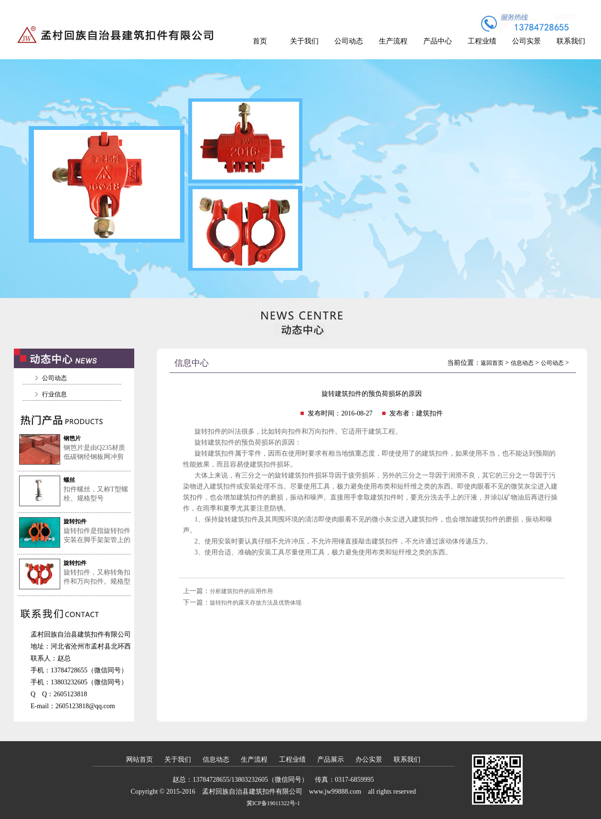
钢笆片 (72, 438)
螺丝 (69, 480)
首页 (260, 41)
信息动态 (522, 363)
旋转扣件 (75, 521)
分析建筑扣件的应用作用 (241, 591)
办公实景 (368, 759)
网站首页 (139, 759)
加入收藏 (573, 6)
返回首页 (492, 363)
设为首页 (530, 6)
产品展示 (330, 759)
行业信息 (54, 394)
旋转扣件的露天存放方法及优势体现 (255, 602)
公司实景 (526, 41)
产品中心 (437, 41)
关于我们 (304, 41)
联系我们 (571, 41)
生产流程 (393, 41)
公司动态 (348, 41)
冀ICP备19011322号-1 (273, 803)
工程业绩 (482, 41)
